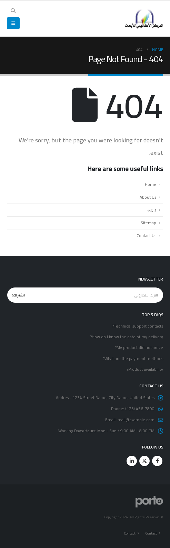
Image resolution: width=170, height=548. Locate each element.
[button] (13, 11)
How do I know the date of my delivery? (126, 337)
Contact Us (146, 235)
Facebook (157, 461)
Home (150, 184)
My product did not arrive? (139, 347)
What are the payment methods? (133, 358)
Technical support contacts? (137, 326)
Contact (151, 533)
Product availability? (145, 369)
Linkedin (132, 461)
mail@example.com (136, 420)
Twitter (144, 461)
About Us (148, 197)
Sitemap (148, 223)
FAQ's (151, 210)
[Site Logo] (144, 19)
